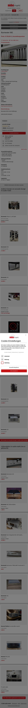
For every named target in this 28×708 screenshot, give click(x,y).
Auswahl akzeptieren (14, 367)
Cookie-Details (7, 352)
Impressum (21, 352)
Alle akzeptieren (14, 370)
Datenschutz (15, 352)
